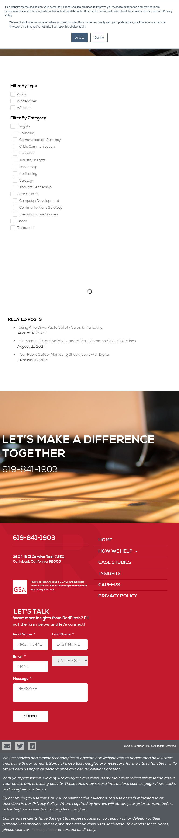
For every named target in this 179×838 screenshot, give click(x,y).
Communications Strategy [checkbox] (40, 207)
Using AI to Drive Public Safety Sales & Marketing (61, 327)
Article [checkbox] (22, 94)
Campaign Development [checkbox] (39, 201)
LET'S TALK (31, 612)
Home (105, 540)
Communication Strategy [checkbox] (40, 140)
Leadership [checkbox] (28, 167)
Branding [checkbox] (26, 133)
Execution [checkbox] (27, 153)
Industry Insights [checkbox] (32, 160)
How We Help (118, 551)
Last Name (63, 634)
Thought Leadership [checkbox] (35, 187)
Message (22, 678)
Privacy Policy (117, 596)
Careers (109, 585)
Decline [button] (99, 37)
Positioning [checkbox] (28, 174)
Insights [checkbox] (23, 126)
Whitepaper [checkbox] (27, 101)
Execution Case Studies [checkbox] (38, 214)
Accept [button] (79, 37)
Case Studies (114, 562)
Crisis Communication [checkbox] (37, 146)
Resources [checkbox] (25, 228)
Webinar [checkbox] (24, 108)
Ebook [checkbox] (22, 221)
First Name (24, 634)
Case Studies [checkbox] (27, 194)
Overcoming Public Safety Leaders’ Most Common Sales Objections (77, 341)
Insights (109, 574)
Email (19, 656)
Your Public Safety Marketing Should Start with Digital (64, 354)
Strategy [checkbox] (26, 180)
